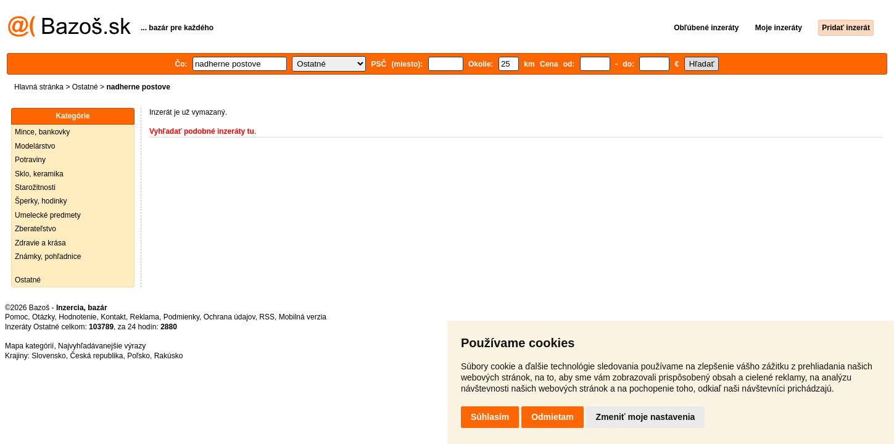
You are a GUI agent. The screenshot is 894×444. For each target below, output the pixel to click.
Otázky (43, 317)
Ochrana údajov (229, 317)
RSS (267, 317)
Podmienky (181, 317)
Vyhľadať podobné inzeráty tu (201, 131)
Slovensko (48, 356)
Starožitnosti (35, 187)
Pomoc (16, 317)
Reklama (144, 317)
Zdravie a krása (40, 243)
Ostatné (85, 87)
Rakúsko (168, 356)
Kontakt (113, 317)
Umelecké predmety (48, 215)
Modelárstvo (35, 146)
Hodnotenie (77, 317)
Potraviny (30, 159)
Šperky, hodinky (41, 201)
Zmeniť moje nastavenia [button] (645, 417)
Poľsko (138, 356)
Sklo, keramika (39, 174)
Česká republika (96, 356)
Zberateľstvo (35, 228)
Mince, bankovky (42, 132)
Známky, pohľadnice (48, 256)
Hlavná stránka (39, 87)
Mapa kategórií (29, 346)
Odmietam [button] (552, 417)
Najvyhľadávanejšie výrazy (102, 346)
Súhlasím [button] (490, 417)
